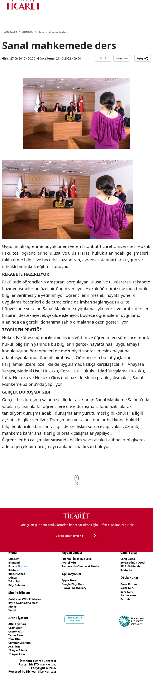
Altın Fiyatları (18, 621)
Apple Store (68, 579)
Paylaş (142, 58)
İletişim (13, 608)
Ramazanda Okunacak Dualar (81, 566)
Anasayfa (10, 32)
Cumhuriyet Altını (21, 639)
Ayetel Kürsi (68, 562)
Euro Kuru (125, 590)
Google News (122, 58)
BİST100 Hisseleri (130, 566)
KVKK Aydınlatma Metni (25, 601)
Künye (13, 604)
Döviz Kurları (127, 583)
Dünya (13, 576)
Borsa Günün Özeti (131, 562)
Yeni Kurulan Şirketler (76, 616)
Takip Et (103, 58)
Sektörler (124, 569)
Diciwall (32, 667)
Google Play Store (72, 583)
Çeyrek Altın (17, 628)
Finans (18, 566)
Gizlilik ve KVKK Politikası (26, 597)
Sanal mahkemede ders (53, 32)
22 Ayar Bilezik (18, 646)
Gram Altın (16, 625)
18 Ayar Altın (17, 649)
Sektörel (14, 569)
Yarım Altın (16, 632)
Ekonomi (14, 562)
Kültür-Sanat (17, 573)
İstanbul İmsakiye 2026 (76, 558)
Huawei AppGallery (73, 586)
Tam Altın (15, 635)
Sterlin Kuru (126, 594)
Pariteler (124, 597)
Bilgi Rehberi (17, 583)
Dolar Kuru (125, 586)
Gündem (27, 32)
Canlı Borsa (126, 558)
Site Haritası (47, 667)
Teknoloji (14, 580)
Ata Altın (14, 642)
